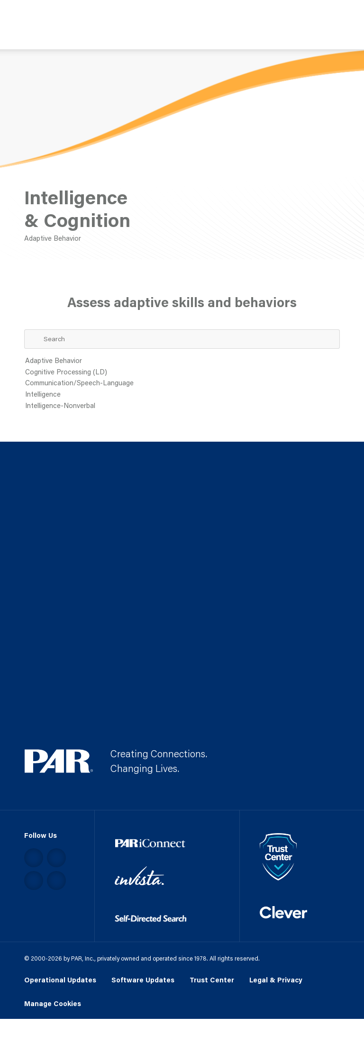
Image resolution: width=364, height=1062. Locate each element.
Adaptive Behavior (182, 361)
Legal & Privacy (275, 979)
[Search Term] (182, 339)
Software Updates (142, 979)
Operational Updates (60, 979)
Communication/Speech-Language (182, 383)
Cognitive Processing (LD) (182, 372)
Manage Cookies (52, 1004)
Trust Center (212, 979)
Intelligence (182, 394)
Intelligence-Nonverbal (182, 406)
